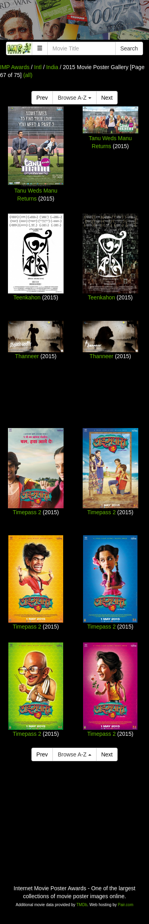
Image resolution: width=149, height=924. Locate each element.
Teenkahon (27, 297)
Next (107, 98)
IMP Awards (14, 67)
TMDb (81, 905)
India (52, 67)
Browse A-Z (74, 98)
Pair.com (126, 905)
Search (129, 48)
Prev (42, 98)
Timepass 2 (27, 512)
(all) (27, 75)
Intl (38, 67)
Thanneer (27, 356)
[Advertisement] (74, 22)
